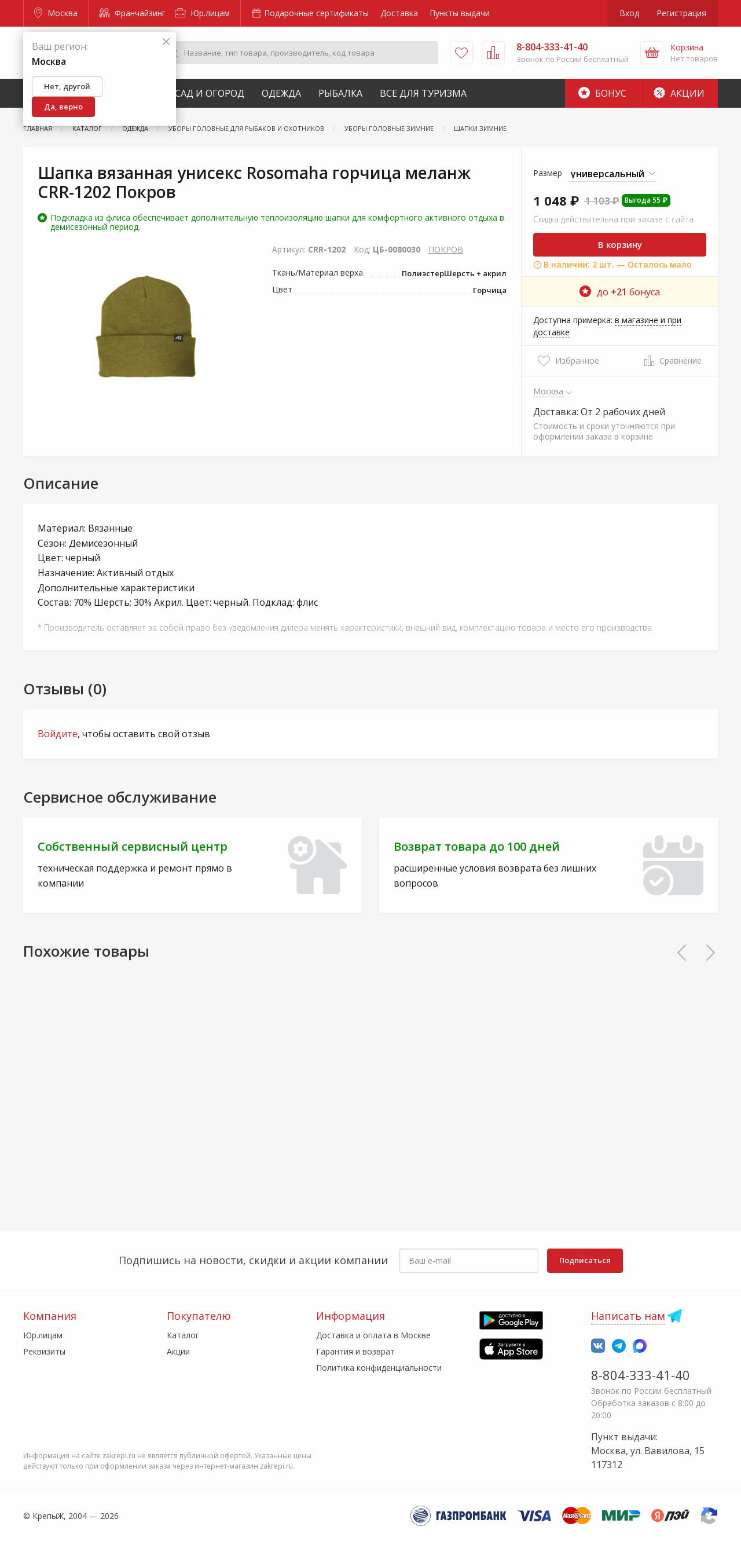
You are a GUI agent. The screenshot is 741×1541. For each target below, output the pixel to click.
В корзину (620, 244)
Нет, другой (67, 86)
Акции (679, 93)
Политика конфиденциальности (379, 1367)
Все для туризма (423, 93)
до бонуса (619, 291)
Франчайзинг (132, 13)
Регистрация (681, 13)
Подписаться (585, 1260)
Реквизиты (44, 1351)
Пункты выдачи (460, 13)
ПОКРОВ (445, 249)
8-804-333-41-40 (640, 1374)
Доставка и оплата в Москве (373, 1335)
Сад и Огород (209, 93)
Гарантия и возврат (355, 1351)
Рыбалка (340, 93)
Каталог (183, 1335)
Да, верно (63, 106)
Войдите (58, 733)
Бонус (602, 93)
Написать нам (628, 1316)
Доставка (399, 13)
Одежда (281, 93)
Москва (56, 13)
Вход (629, 13)
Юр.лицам (202, 13)
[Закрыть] (166, 42)
